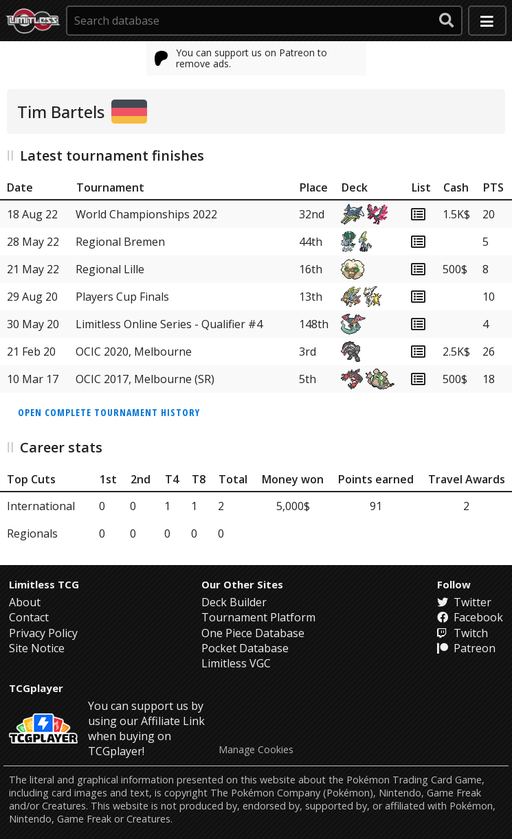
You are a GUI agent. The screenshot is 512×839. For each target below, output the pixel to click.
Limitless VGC (236, 663)
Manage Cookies (256, 749)
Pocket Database (245, 648)
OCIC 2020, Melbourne (134, 351)
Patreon (466, 648)
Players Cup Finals (122, 296)
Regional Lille (110, 269)
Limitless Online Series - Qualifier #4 (169, 324)
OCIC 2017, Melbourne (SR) (145, 379)
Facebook (470, 617)
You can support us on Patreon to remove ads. (241, 58)
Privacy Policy (43, 633)
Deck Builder (234, 602)
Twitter (464, 602)
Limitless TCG (44, 584)
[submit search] (446, 20)
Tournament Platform (258, 617)
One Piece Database (252, 633)
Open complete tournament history (109, 412)
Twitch (462, 633)
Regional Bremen (120, 241)
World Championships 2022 (146, 214)
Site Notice (37, 648)
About (25, 602)
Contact (29, 617)
